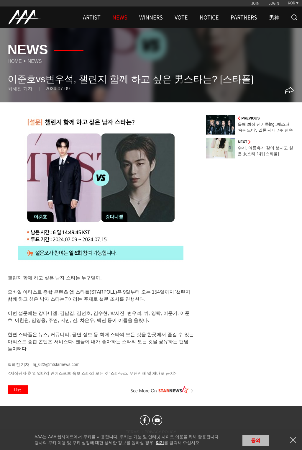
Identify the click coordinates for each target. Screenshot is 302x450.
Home (15, 61)
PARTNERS (244, 17)
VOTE (181, 17)
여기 (160, 442)
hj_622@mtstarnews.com (56, 364)
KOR (291, 3)
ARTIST (92, 17)
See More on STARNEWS (162, 389)
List (18, 389)
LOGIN (273, 3)
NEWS (119, 17)
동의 (255, 440)
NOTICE (209, 17)
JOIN (255, 3)
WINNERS (151, 17)
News (35, 61)
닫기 (293, 440)
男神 (274, 17)
